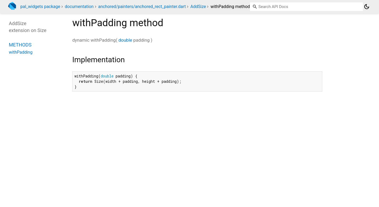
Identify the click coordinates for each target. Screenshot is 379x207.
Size (41, 30)
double (125, 40)
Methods (20, 45)
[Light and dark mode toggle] (366, 6)
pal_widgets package (40, 6)
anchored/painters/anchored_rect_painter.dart (142, 6)
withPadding (20, 52)
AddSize (198, 6)
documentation (79, 6)
